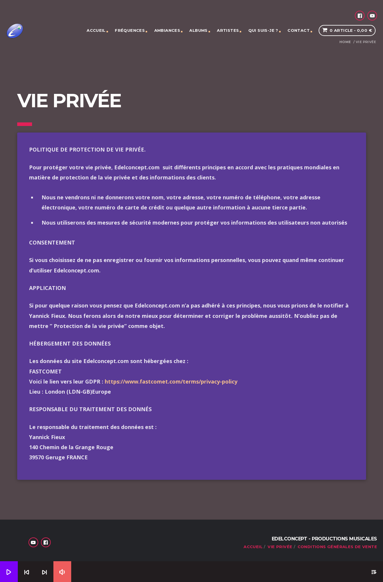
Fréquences (130, 30)
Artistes (228, 30)
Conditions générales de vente (337, 546)
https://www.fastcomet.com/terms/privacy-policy (171, 381)
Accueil (96, 30)
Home (345, 42)
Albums (198, 30)
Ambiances (167, 30)
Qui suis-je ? (263, 30)
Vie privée (280, 546)
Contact (298, 30)
